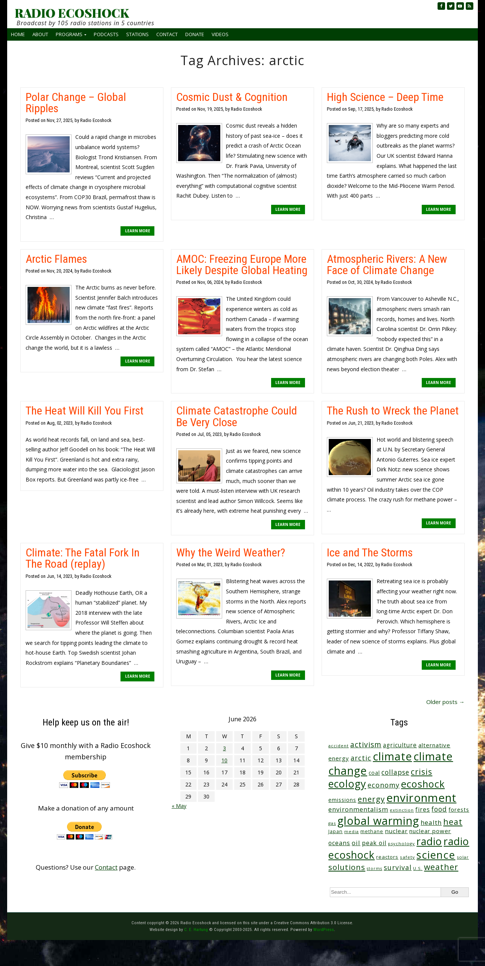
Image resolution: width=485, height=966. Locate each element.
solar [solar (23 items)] (463, 857)
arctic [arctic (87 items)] (361, 757)
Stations (137, 34)
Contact (167, 34)
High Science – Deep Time (385, 97)
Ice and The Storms (370, 552)
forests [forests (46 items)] (458, 809)
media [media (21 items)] (351, 831)
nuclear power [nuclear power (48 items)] (430, 831)
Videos (220, 34)
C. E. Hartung (196, 929)
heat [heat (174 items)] (452, 821)
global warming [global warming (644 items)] (378, 820)
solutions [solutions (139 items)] (346, 867)
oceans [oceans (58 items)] (339, 843)
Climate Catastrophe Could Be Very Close (236, 416)
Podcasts (106, 34)
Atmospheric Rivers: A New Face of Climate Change (387, 264)
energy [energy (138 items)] (371, 799)
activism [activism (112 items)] (365, 744)
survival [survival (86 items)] (398, 867)
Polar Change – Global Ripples (76, 102)
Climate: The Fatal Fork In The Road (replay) (83, 558)
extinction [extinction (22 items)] (402, 810)
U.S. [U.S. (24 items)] (417, 868)
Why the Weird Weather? (230, 552)
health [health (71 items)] (431, 822)
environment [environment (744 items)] (421, 797)
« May (179, 805)
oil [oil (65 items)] (356, 842)
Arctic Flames (56, 258)
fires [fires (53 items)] (422, 810)
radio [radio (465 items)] (429, 841)
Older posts (445, 701)
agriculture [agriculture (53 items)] (400, 745)
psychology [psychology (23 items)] (401, 843)
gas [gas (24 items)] (332, 823)
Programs (69, 34)
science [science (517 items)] (435, 855)
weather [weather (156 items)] (441, 866)
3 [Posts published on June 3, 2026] (224, 748)
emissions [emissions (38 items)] (342, 799)
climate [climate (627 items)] (392, 756)
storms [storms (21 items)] (374, 868)
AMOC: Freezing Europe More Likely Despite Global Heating (242, 264)
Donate (194, 34)
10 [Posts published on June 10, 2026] (224, 760)
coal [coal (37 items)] (374, 772)
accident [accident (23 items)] (338, 745)
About (40, 34)
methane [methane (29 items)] (371, 831)
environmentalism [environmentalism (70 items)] (358, 809)
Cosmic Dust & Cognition (232, 97)
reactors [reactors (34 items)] (387, 856)
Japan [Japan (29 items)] (335, 831)
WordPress (323, 929)
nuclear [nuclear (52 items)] (396, 831)
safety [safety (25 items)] (407, 857)
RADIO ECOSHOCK (72, 13)
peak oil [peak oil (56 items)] (374, 843)
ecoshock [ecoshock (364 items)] (423, 783)
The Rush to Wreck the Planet (393, 410)
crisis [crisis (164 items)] (421, 771)
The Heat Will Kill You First (84, 410)
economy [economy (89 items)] (384, 784)
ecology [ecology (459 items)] (347, 784)
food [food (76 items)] (439, 809)
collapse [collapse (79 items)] (395, 772)
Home (18, 34)
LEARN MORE (137, 230)
